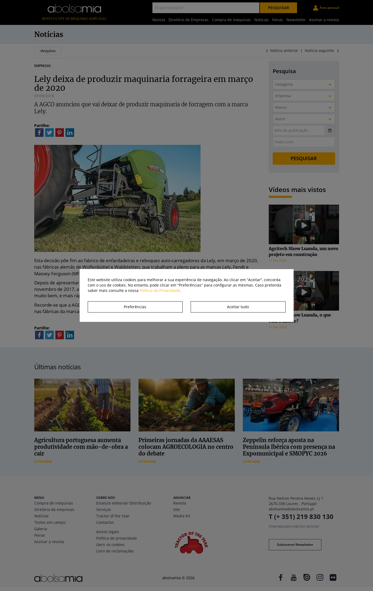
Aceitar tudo (238, 306)
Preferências (135, 306)
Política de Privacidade (160, 290)
